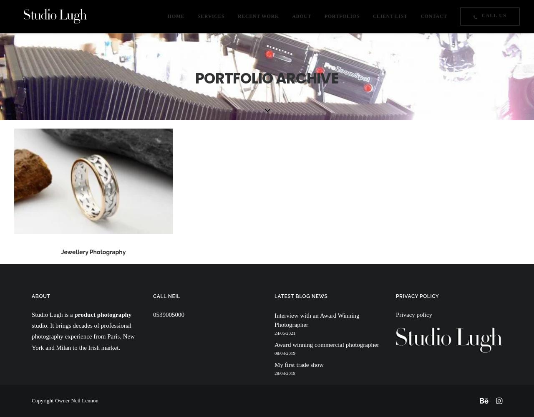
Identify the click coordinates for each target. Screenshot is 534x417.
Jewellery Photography (93, 252)
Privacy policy (414, 314)
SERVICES (211, 19)
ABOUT (301, 19)
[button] (93, 181)
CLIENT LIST (390, 19)
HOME (176, 19)
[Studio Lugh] (45, 18)
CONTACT (434, 19)
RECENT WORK (258, 19)
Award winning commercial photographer (327, 344)
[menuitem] (179, 18)
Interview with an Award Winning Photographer (317, 320)
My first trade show (299, 364)
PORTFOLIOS (342, 19)
